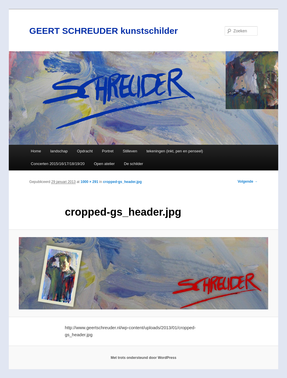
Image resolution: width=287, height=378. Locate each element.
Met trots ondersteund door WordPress (143, 358)
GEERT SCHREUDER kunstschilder (103, 31)
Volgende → (248, 181)
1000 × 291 (89, 182)
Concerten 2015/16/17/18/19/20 (58, 163)
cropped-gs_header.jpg (122, 182)
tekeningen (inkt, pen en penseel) (174, 151)
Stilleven (130, 151)
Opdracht (85, 151)
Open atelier (104, 163)
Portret (108, 151)
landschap (59, 151)
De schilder (133, 163)
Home (36, 151)
